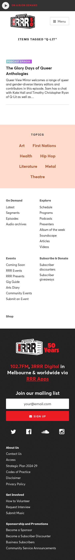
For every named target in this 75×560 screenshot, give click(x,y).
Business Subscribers (20, 542)
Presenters (47, 224)
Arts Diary (13, 287)
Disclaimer (13, 478)
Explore (45, 200)
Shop (9, 316)
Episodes (12, 218)
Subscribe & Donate (54, 258)
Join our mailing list (38, 393)
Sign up (37, 416)
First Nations (44, 145)
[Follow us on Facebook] (28, 432)
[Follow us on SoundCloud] (45, 432)
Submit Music (15, 513)
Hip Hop (47, 156)
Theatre (37, 176)
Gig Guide (13, 282)
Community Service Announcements (31, 548)
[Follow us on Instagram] (61, 432)
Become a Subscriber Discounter (28, 536)
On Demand (14, 200)
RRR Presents (15, 276)
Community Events (19, 293)
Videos (44, 247)
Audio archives (16, 224)
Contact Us (14, 454)
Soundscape (48, 235)
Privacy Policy (15, 484)
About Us (12, 447)
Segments (13, 213)
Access (11, 460)
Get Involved (15, 495)
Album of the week (52, 230)
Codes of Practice (18, 472)
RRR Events (14, 271)
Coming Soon (15, 265)
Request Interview (18, 507)
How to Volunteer (18, 501)
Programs (46, 213)
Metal (50, 166)
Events (11, 258)
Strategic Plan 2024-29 (21, 466)
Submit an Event (17, 299)
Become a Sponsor (19, 530)
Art (22, 145)
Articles (45, 241)
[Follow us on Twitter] (13, 432)
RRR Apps (37, 378)
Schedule (46, 207)
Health (26, 156)
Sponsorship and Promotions (27, 524)
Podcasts (46, 218)
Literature (28, 166)
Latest (10, 207)
